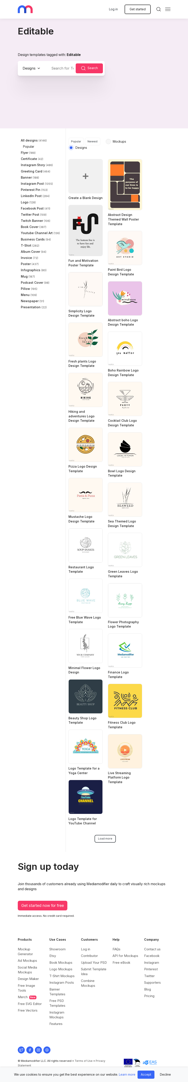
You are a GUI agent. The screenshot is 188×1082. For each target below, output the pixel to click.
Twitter (149, 976)
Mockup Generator (25, 951)
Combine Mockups (88, 983)
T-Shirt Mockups (62, 976)
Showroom (57, 949)
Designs (29, 68)
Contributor (89, 956)
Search (89, 68)
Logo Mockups (60, 969)
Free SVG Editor (30, 1004)
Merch (27, 997)
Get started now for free (42, 905)
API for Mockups (125, 956)
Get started (138, 9)
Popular (76, 141)
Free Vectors (28, 1010)
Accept (146, 1074)
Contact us (152, 949)
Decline (165, 1074)
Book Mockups (60, 962)
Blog (147, 989)
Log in (113, 9)
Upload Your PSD (94, 962)
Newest (93, 141)
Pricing (149, 996)
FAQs (116, 949)
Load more (105, 838)
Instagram (151, 962)
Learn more (127, 1074)
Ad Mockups (27, 960)
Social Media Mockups (27, 969)
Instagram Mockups (56, 1014)
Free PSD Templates (57, 1003)
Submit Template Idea (93, 971)
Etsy (52, 956)
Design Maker (28, 979)
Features (56, 1024)
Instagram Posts (61, 982)
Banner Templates (57, 991)
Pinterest (151, 969)
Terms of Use (84, 1060)
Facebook (151, 956)
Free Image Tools (26, 987)
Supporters (152, 982)
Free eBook (121, 962)
